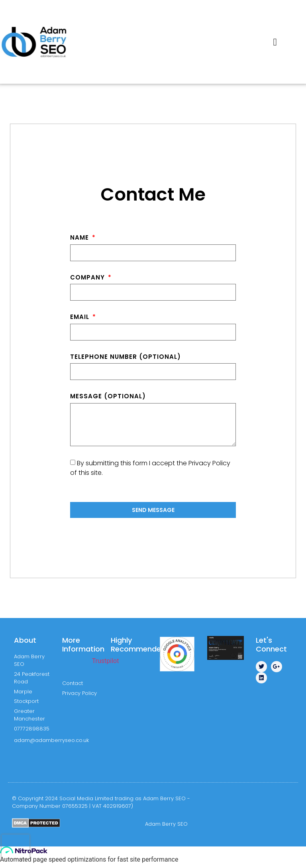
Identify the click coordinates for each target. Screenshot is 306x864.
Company (88, 277)
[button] (275, 41)
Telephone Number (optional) (125, 356)
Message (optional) (108, 396)
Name (80, 237)
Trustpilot (105, 661)
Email (80, 317)
